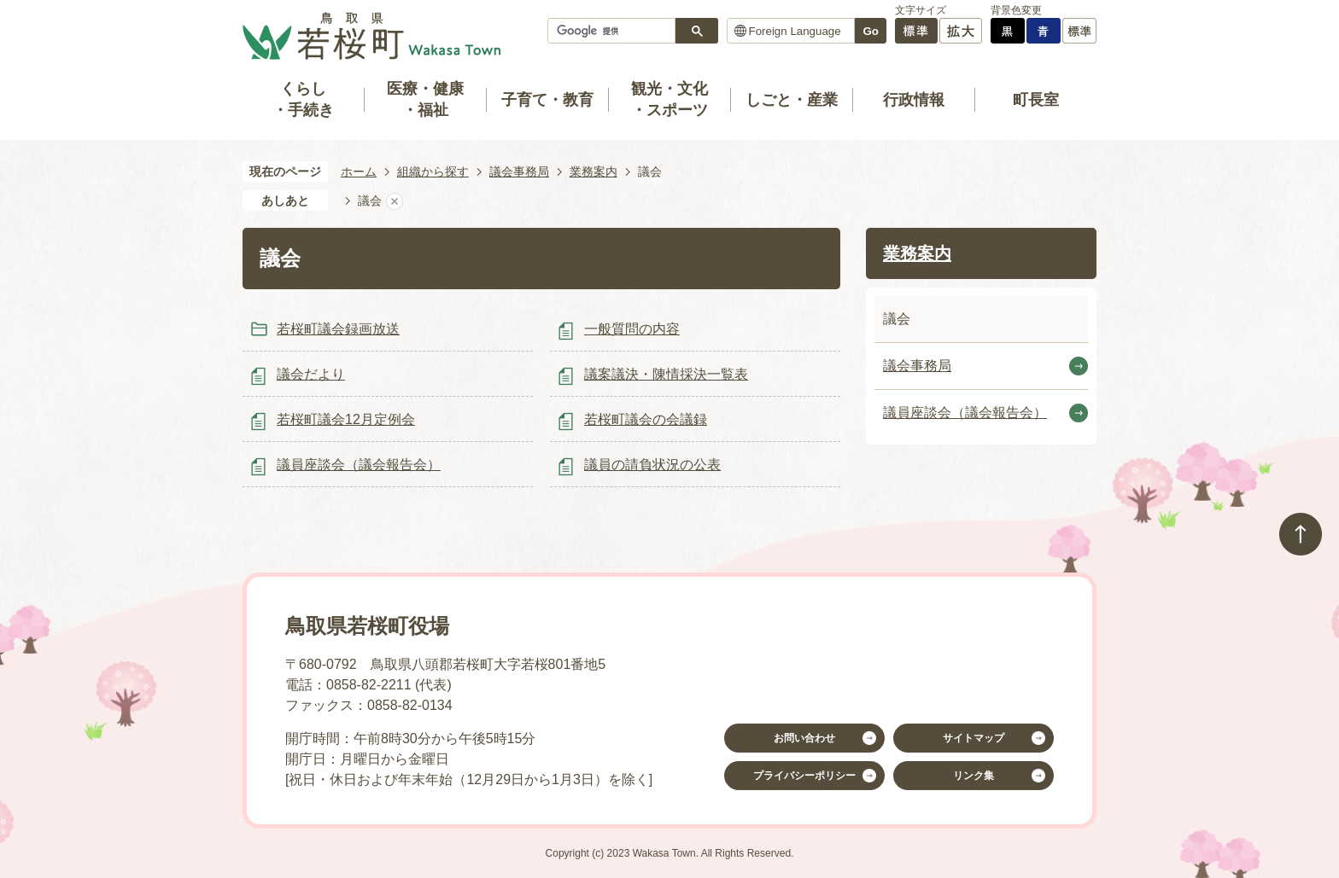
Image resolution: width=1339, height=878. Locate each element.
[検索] (616, 31)
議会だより (311, 374)
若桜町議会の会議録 (645, 419)
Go (870, 31)
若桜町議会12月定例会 (346, 419)
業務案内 (593, 171)
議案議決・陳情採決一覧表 (666, 374)
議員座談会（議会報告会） (359, 464)
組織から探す (433, 171)
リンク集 (973, 776)
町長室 (1036, 99)
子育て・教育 (547, 99)
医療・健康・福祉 (425, 99)
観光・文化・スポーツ (669, 99)
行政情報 (913, 99)
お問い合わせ (804, 738)
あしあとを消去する (394, 201)
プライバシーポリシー (804, 776)
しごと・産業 (792, 99)
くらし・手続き (303, 99)
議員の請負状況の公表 (652, 464)
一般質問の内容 (632, 329)
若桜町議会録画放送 (338, 329)
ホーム (359, 171)
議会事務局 (519, 171)
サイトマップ (973, 738)
